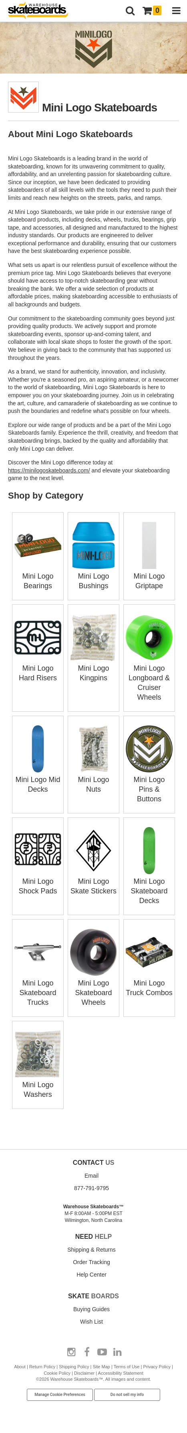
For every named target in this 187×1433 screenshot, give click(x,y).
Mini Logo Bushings (93, 576)
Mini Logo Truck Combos (149, 983)
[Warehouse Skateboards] (42, 11)
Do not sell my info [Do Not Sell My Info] (127, 1394)
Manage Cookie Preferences (59, 1394)
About (20, 1366)
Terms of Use (127, 1366)
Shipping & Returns (91, 1249)
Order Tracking (91, 1262)
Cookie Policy (57, 1373)
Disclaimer (84, 1373)
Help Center (91, 1274)
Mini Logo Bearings (37, 576)
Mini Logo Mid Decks (37, 779)
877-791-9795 (91, 1188)
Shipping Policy (74, 1366)
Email (91, 1175)
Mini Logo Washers (37, 1084)
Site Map (101, 1366)
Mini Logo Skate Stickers (93, 881)
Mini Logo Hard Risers (37, 668)
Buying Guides (91, 1309)
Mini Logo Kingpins (93, 668)
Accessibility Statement (120, 1373)
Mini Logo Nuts (93, 779)
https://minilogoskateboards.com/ (49, 470)
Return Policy (42, 1366)
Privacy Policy (156, 1366)
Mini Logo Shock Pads (37, 881)
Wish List (91, 1321)
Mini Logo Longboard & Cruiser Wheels (149, 678)
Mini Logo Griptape (149, 576)
